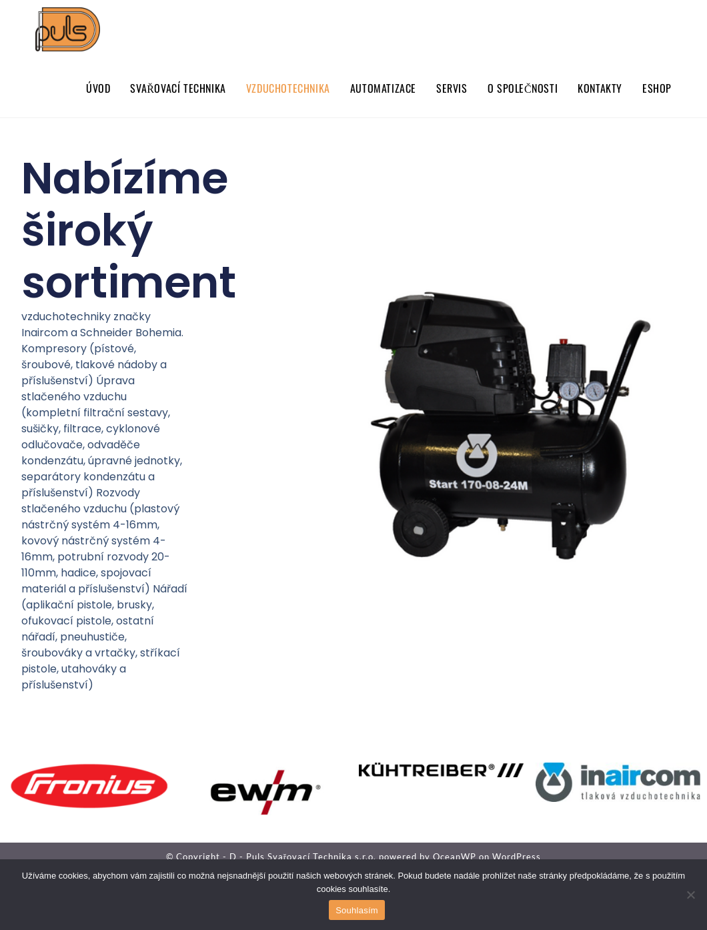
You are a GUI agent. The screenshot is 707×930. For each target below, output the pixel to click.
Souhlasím (356, 910)
